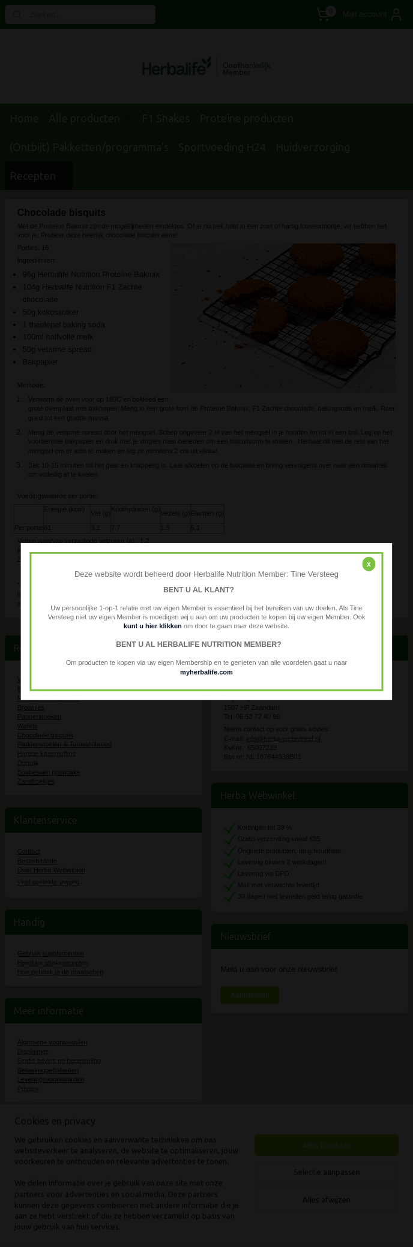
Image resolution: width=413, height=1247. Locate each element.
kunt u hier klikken (154, 625)
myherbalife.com (206, 671)
